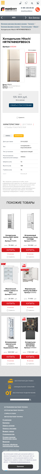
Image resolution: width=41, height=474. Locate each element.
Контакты (6, 423)
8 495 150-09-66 (27, 8)
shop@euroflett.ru (26, 11)
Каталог (31, 24)
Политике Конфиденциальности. (20, 462)
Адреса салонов (8, 426)
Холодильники (26, 27)
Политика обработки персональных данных (11, 445)
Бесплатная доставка (24, 381)
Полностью (19, 136)
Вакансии (6, 442)
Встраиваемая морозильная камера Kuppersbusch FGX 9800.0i (11, 346)
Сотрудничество (8, 434)
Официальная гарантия (24, 387)
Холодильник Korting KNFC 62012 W (10, 237)
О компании (7, 420)
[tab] (12, 124)
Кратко (8, 136)
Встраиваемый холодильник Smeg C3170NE (30, 237)
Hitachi (35, 27)
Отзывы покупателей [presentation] (15, 127)
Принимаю (20, 466)
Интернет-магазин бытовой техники (14, 24)
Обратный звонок (37, 9)
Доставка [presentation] (27, 124)
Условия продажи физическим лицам (10, 438)
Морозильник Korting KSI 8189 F (30, 290)
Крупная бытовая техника (10, 27)
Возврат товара (8, 431)
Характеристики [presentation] (11, 124)
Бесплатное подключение (24, 393)
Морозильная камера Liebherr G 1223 (11, 291)
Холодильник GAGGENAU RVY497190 (30, 344)
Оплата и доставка (9, 428)
